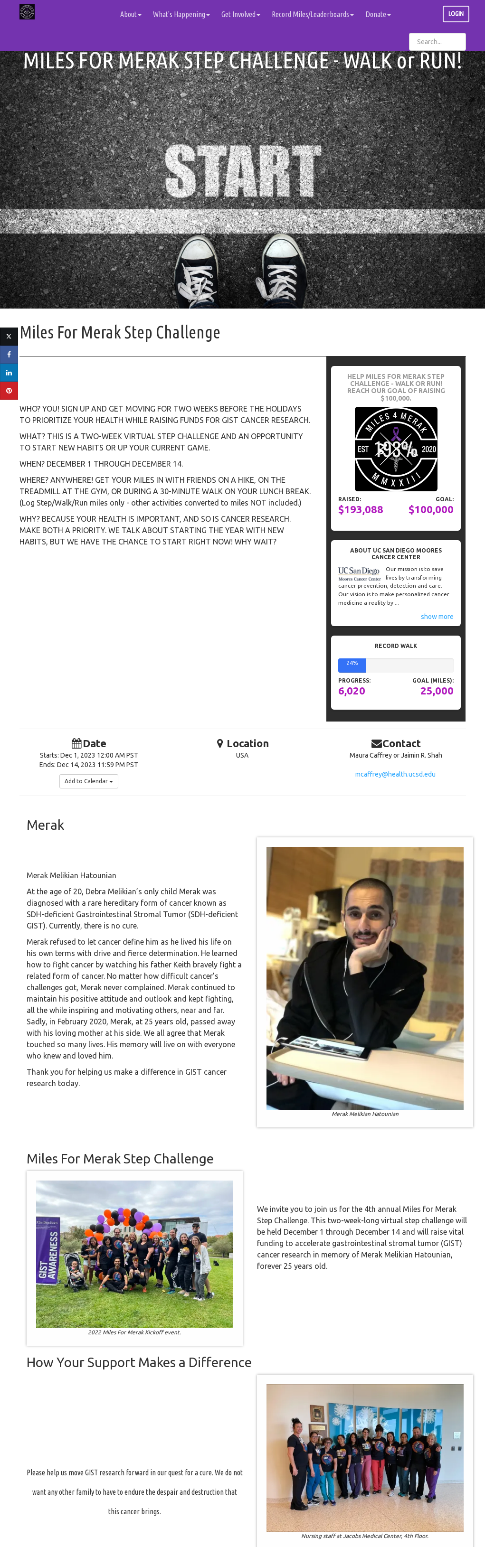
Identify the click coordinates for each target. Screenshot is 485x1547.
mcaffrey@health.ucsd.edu (395, 774)
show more (437, 616)
